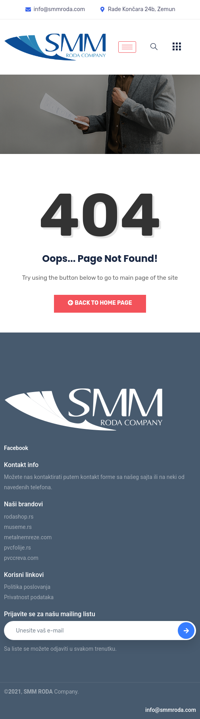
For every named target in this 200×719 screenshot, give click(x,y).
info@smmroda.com (170, 710)
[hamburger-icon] (127, 47)
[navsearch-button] (154, 47)
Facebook (16, 448)
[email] (100, 630)
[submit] (186, 630)
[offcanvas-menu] (176, 47)
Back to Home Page (100, 303)
